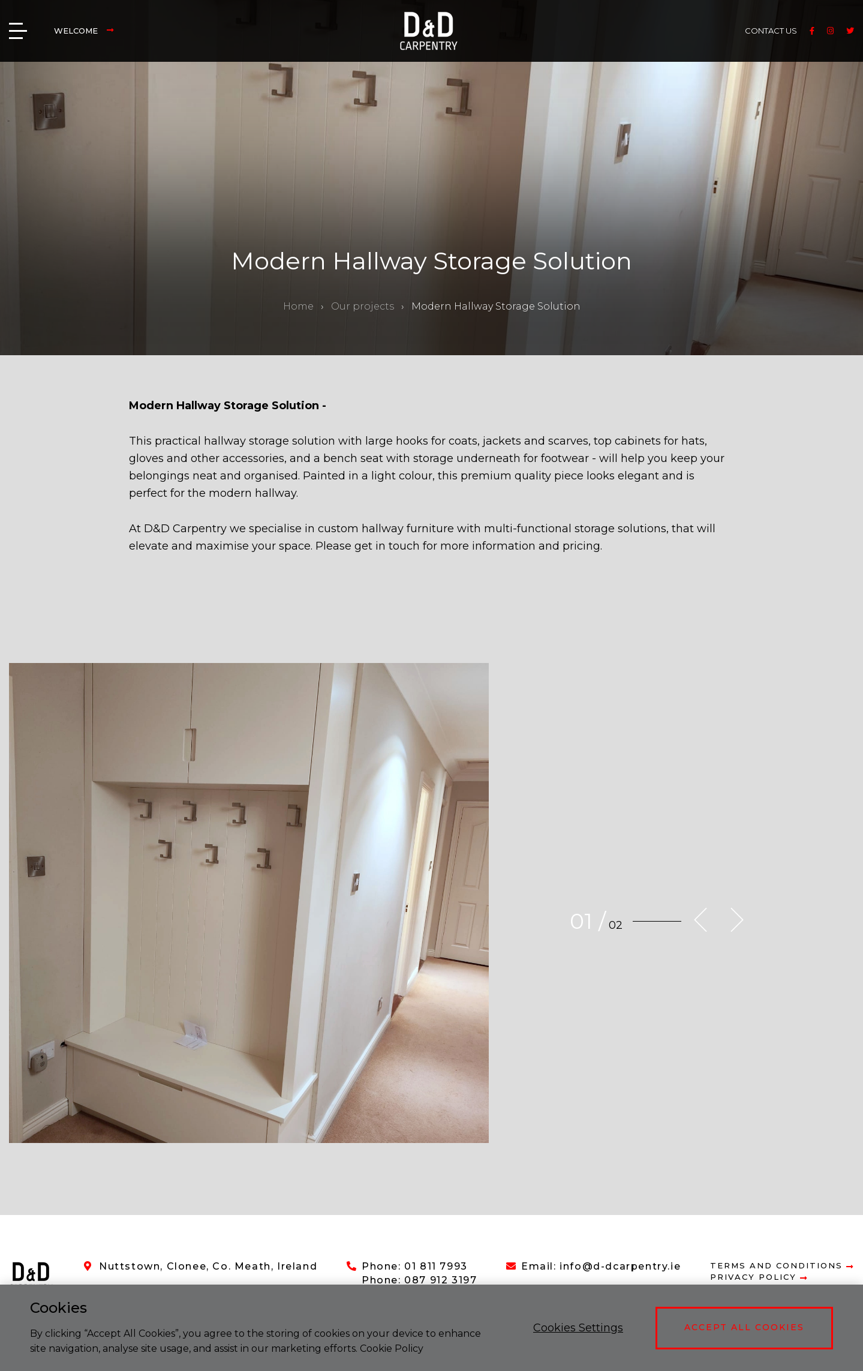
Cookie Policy (391, 1348)
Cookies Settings (578, 1327)
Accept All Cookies (744, 1327)
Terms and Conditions (782, 1266)
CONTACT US (771, 30)
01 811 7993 (436, 1266)
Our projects (362, 306)
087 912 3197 (440, 1280)
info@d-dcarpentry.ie (620, 1266)
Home (298, 306)
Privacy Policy (759, 1277)
